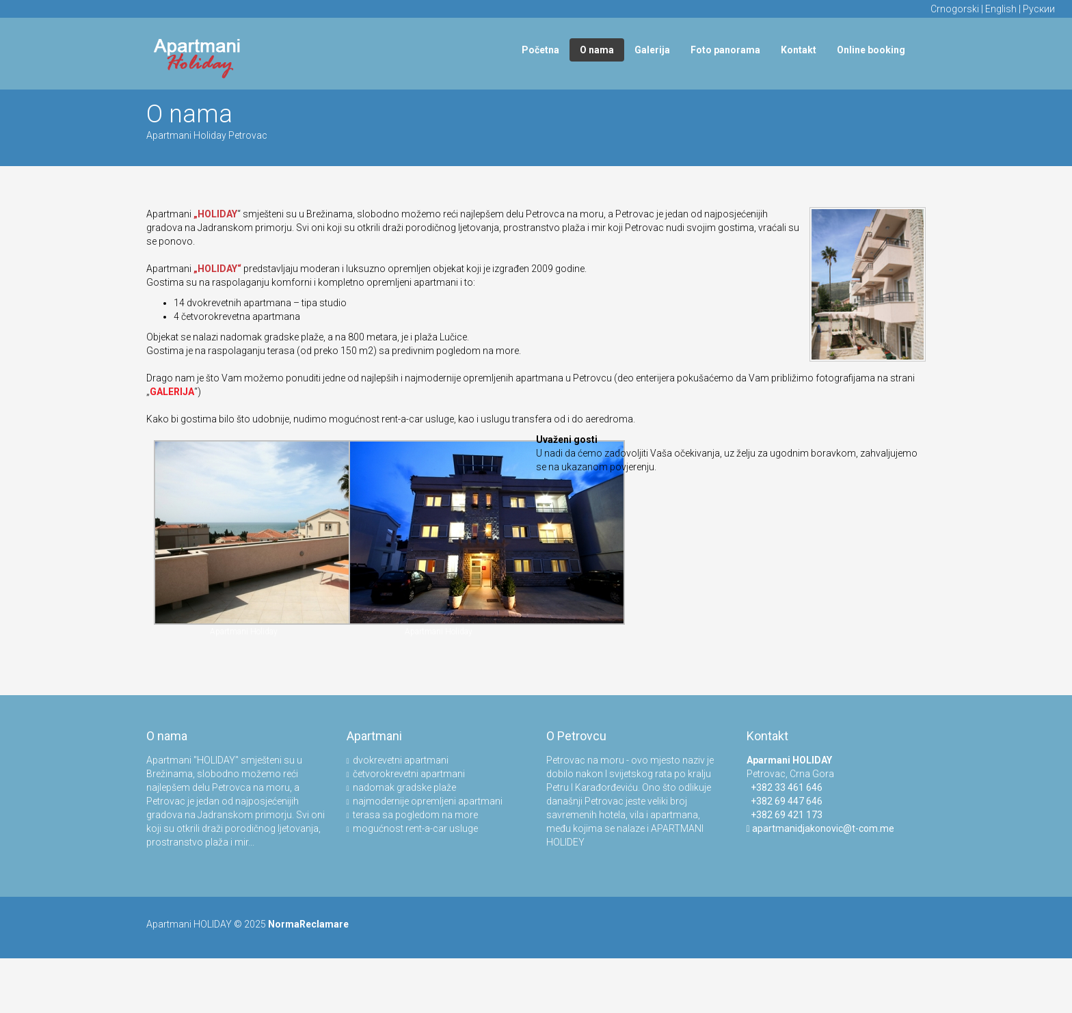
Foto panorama (725, 49)
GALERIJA (172, 391)
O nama (597, 49)
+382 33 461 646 (784, 787)
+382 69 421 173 (784, 814)
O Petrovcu (576, 736)
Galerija (652, 49)
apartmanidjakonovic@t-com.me (823, 828)
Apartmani (374, 736)
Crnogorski (954, 8)
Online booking (871, 49)
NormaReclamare (308, 924)
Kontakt (798, 49)
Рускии (1039, 8)
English (1001, 8)
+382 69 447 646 (784, 801)
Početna (540, 49)
